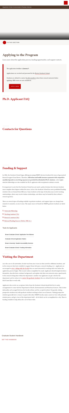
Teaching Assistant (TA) (11, 214)
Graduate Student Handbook (12, 336)
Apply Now (15, 86)
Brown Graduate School (42, 73)
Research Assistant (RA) (11, 217)
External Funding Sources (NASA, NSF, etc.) (18, 221)
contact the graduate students (31, 278)
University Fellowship (10, 211)
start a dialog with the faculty (20, 268)
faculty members (31, 78)
